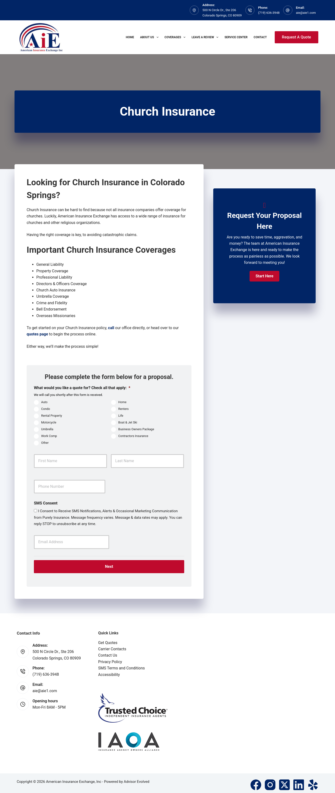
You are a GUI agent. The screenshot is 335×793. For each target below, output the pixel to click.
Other (45, 443)
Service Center (235, 37)
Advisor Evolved (136, 778)
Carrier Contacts (112, 646)
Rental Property (51, 415)
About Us (150, 37)
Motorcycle (48, 422)
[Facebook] (256, 781)
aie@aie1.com (306, 13)
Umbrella (47, 429)
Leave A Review (205, 37)
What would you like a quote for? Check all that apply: (82, 387)
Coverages (176, 37)
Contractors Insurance (133, 436)
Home (130, 37)
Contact (260, 37)
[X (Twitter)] (284, 781)
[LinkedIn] (298, 781)
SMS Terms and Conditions (121, 665)
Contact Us (107, 652)
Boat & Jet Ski (127, 422)
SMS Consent (45, 503)
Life (120, 415)
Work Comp (49, 436)
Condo (45, 409)
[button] (265, 276)
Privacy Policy (110, 658)
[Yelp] (313, 781)
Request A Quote (296, 37)
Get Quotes (108, 639)
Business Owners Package (136, 429)
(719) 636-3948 (269, 13)
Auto (44, 402)
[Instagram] (270, 781)
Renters (123, 409)
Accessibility (109, 671)
